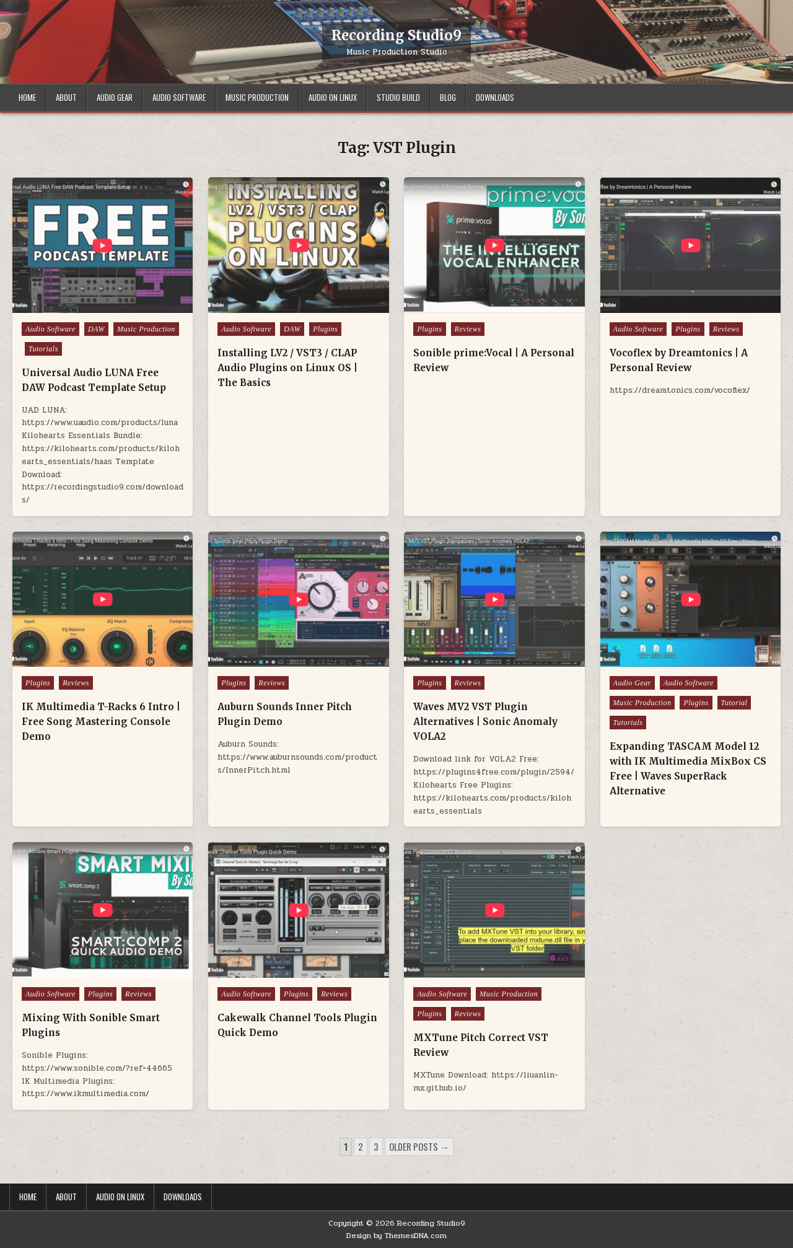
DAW (96, 329)
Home (27, 97)
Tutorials (43, 349)
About (66, 97)
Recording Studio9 (396, 34)
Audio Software (179, 97)
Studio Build (398, 97)
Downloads (495, 97)
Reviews (468, 329)
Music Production (257, 97)
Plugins (325, 329)
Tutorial (734, 702)
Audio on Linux (333, 97)
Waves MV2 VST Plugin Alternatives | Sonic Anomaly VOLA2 (485, 721)
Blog (448, 97)
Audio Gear (115, 97)
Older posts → (419, 1146)
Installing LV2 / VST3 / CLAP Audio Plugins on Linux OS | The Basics (287, 368)
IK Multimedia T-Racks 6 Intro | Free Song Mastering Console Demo (101, 721)
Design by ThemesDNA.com (396, 1235)
